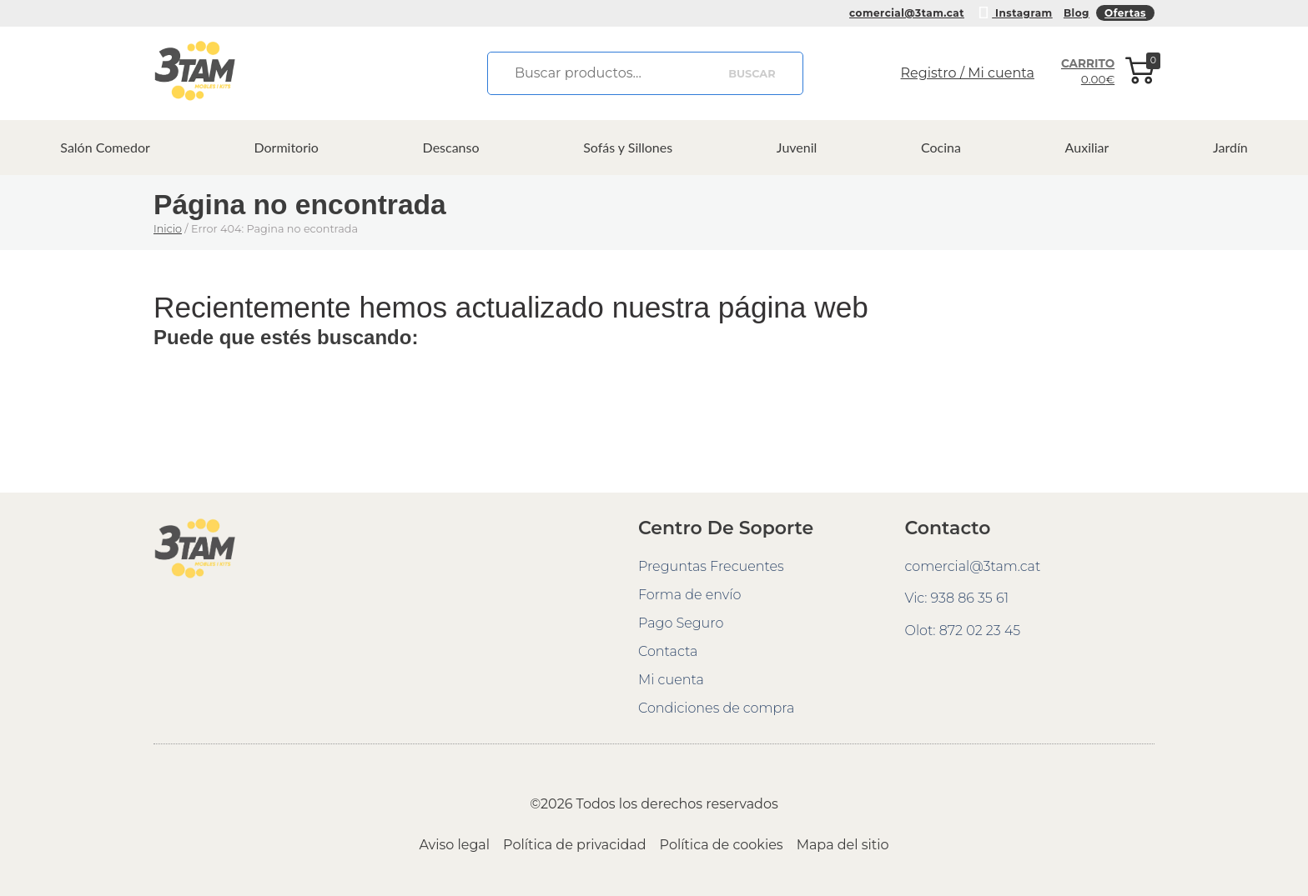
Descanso (451, 147)
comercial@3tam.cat (906, 13)
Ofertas (1125, 13)
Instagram (1014, 11)
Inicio (167, 229)
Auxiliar (1087, 147)
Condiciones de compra (716, 708)
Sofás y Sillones (627, 147)
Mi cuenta (671, 680)
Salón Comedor (104, 147)
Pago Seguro (680, 623)
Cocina (941, 147)
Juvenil (797, 147)
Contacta (667, 651)
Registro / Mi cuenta (967, 73)
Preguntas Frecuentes (711, 566)
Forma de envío (690, 595)
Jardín (1230, 147)
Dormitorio (286, 147)
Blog (1076, 13)
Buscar (751, 74)
